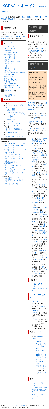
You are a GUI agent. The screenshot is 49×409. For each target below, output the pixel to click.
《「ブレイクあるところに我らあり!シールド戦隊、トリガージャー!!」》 (14, 145)
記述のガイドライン (11, 78)
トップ (5, 17)
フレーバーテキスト (39, 209)
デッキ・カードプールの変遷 (14, 72)
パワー (39, 151)
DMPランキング (11, 120)
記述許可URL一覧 (10, 80)
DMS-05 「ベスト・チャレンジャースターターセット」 (15, 150)
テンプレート (9, 82)
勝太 (33, 269)
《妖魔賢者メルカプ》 (12, 178)
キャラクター (9, 74)
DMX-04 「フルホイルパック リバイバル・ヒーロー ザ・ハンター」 (41, 347)
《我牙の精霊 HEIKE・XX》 (39, 215)
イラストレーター (10, 69)
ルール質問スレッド (13, 132)
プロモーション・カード (41, 367)
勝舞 (43, 267)
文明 (6, 65)
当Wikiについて (9, 49)
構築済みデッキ (9, 54)
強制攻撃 (42, 226)
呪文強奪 (7, 164)
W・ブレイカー (39, 153)
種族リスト (8, 63)
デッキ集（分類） (10, 58)
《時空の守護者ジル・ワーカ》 (39, 141)
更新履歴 (7, 50)
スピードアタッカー (39, 234)
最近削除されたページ (12, 87)
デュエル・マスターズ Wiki (15, 405)
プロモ (34, 319)
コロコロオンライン (13, 123)
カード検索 (11, 109)
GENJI (42, 306)
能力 (33, 139)
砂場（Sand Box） (10, 83)
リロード (38, 17)
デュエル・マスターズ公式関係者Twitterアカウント (15, 135)
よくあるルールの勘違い (13, 61)
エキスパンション (10, 52)
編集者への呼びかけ (11, 76)
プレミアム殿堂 (9, 167)
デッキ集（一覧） (10, 56)
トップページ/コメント (12, 154)
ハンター (36, 113)
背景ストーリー (9, 67)
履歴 (29, 17)
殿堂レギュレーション (15, 112)
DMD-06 (35, 212)
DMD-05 (35, 208)
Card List (10, 118)
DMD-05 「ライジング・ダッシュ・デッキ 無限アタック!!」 (41, 359)
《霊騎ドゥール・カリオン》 (14, 156)
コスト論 (35, 222)
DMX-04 (31, 103)
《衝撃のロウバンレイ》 (37, 104)
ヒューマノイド (38, 383)
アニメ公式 (10, 121)
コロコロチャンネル (13, 125)
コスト (35, 149)
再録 (41, 212)
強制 (38, 139)
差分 (23, 17)
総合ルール (11, 110)
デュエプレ (8, 91)
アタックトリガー (38, 394)
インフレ (38, 259)
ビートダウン (36, 131)
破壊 (35, 118)
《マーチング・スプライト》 (14, 184)
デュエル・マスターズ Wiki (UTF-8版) (37, 50)
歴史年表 (7, 71)
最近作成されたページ (12, 85)
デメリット (37, 157)
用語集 (6, 60)
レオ (35, 271)
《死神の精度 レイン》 (12, 162)
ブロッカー (41, 173)
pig (41, 143)
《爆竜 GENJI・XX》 (39, 241)
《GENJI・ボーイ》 (19, 6)
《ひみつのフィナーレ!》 (13, 153)
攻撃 (43, 113)
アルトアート (42, 198)
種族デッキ (40, 128)
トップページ (9, 47)
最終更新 (11, 19)
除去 (33, 399)
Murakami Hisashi (37, 337)
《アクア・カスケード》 (13, 165)
